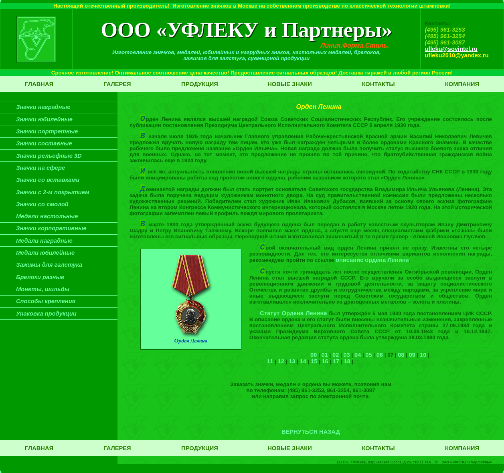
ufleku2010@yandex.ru (456, 55)
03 (346, 355)
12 (281, 361)
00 (313, 355)
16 (325, 361)
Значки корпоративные (51, 228)
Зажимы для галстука (49, 265)
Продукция (199, 84)
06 (379, 355)
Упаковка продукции (46, 313)
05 (368, 355)
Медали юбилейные (45, 253)
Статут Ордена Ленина (293, 313)
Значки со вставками (47, 180)
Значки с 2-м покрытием (52, 192)
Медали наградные (44, 241)
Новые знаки (289, 84)
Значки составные (44, 143)
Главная (39, 84)
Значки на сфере (40, 168)
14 (303, 361)
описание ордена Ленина (372, 260)
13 (292, 361)
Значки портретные (47, 131)
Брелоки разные (40, 277)
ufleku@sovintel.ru (451, 49)
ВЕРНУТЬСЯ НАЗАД (310, 432)
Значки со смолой (42, 204)
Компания (462, 84)
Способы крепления (45, 301)
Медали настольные (47, 216)
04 (357, 355)
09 (412, 355)
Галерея (117, 84)
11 (270, 361)
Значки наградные (43, 107)
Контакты (378, 84)
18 (347, 361)
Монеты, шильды (42, 289)
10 (423, 355)
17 (336, 361)
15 (314, 361)
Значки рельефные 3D (49, 156)
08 (401, 355)
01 (325, 355)
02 (335, 355)
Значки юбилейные (44, 119)
